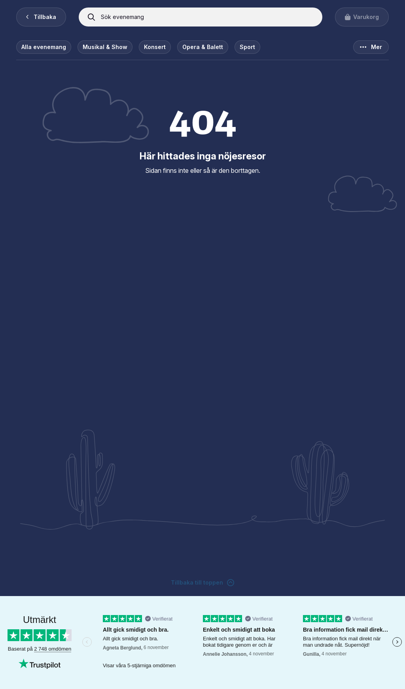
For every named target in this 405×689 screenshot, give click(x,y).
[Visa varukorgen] (362, 17)
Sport (247, 47)
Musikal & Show (105, 47)
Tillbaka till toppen (202, 582)
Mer (371, 47)
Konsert (155, 47)
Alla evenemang (43, 47)
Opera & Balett (202, 47)
